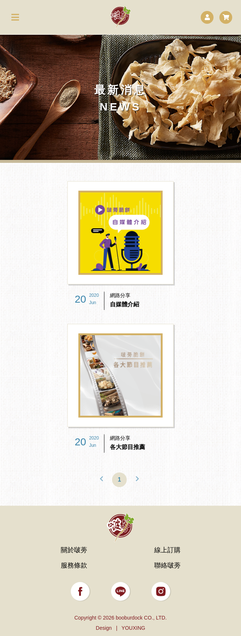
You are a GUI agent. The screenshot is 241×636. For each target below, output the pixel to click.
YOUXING (133, 628)
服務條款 (74, 565)
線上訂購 (167, 550)
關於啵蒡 (74, 550)
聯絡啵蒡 (167, 565)
